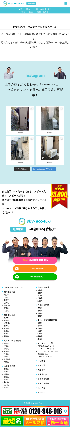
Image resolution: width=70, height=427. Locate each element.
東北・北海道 (43, 12)
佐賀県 (6, 346)
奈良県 (6, 302)
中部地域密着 (9, 366)
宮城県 (39, 328)
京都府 (6, 300)
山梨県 (6, 336)
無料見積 (41, 387)
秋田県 (39, 331)
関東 (28, 9)
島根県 (39, 293)
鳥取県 (39, 290)
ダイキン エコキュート (45, 348)
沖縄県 (6, 362)
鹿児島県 (7, 359)
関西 (20, 9)
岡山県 (39, 295)
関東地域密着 (9, 314)
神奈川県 (7, 323)
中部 (49, 9)
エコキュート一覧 (45, 343)
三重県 (6, 310)
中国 (23, 12)
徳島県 (39, 308)
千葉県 (6, 325)
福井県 (6, 387)
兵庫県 (6, 297)
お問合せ (41, 392)
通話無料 (35, 260)
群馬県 (6, 333)
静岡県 (6, 374)
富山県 (6, 382)
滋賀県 (6, 308)
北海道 (39, 339)
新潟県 (6, 379)
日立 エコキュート (44, 354)
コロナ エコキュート (45, 356)
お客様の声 (42, 374)
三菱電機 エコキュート (45, 346)
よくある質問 (43, 378)
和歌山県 (7, 305)
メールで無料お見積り (37, 269)
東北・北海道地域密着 (47, 320)
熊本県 (6, 351)
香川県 (39, 310)
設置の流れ (42, 365)
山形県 (39, 333)
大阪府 (6, 295)
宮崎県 (6, 356)
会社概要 (41, 360)
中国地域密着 (43, 287)
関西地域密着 (9, 291)
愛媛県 (39, 313)
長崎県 (6, 348)
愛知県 (6, 369)
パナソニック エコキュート (47, 351)
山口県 (39, 301)
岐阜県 (6, 371)
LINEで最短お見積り (36, 277)
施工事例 (41, 369)
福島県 (39, 336)
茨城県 (6, 331)
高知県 (39, 316)
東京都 (6, 317)
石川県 (6, 385)
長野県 (6, 377)
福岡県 (6, 343)
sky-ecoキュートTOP (13, 287)
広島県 (39, 298)
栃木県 (6, 328)
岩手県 (39, 325)
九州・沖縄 (39, 9)
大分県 (6, 354)
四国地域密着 (43, 305)
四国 (31, 12)
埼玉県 (6, 320)
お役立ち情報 (43, 383)
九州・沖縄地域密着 (12, 340)
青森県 (39, 323)
